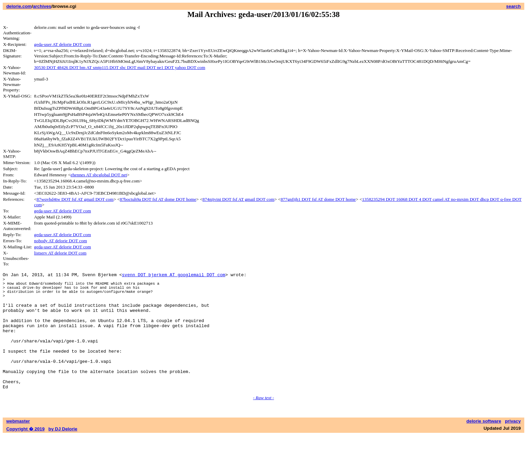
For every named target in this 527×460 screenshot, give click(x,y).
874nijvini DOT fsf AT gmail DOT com (238, 199)
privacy (513, 445)
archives (42, 6)
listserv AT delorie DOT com (60, 252)
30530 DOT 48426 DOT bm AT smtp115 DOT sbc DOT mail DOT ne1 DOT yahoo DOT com (119, 67)
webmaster (18, 445)
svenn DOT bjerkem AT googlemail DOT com (173, 275)
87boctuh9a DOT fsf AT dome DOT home (158, 199)
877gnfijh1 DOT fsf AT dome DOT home (318, 199)
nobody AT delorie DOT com (60, 240)
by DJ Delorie (63, 453)
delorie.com (19, 6)
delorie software (484, 445)
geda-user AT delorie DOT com (62, 44)
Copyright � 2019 (25, 453)
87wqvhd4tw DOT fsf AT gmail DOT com (75, 199)
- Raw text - (263, 422)
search (513, 6)
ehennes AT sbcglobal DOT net (99, 174)
